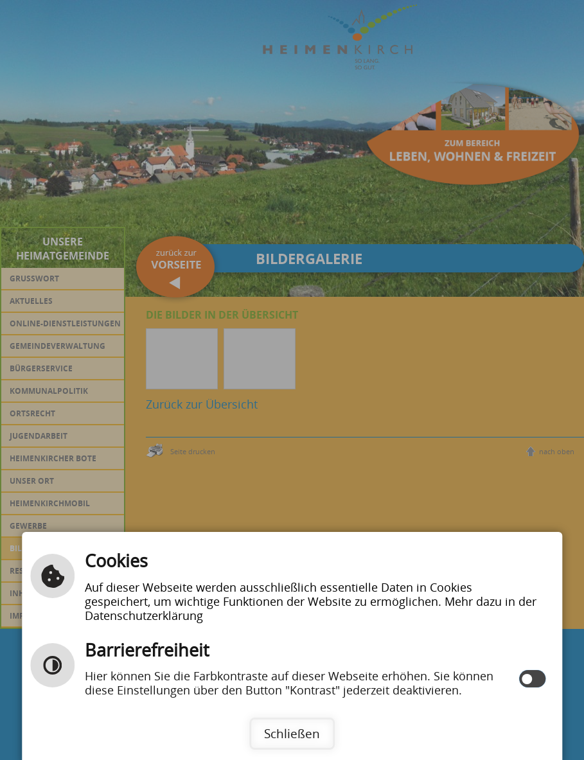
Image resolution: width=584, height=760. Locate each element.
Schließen (292, 733)
